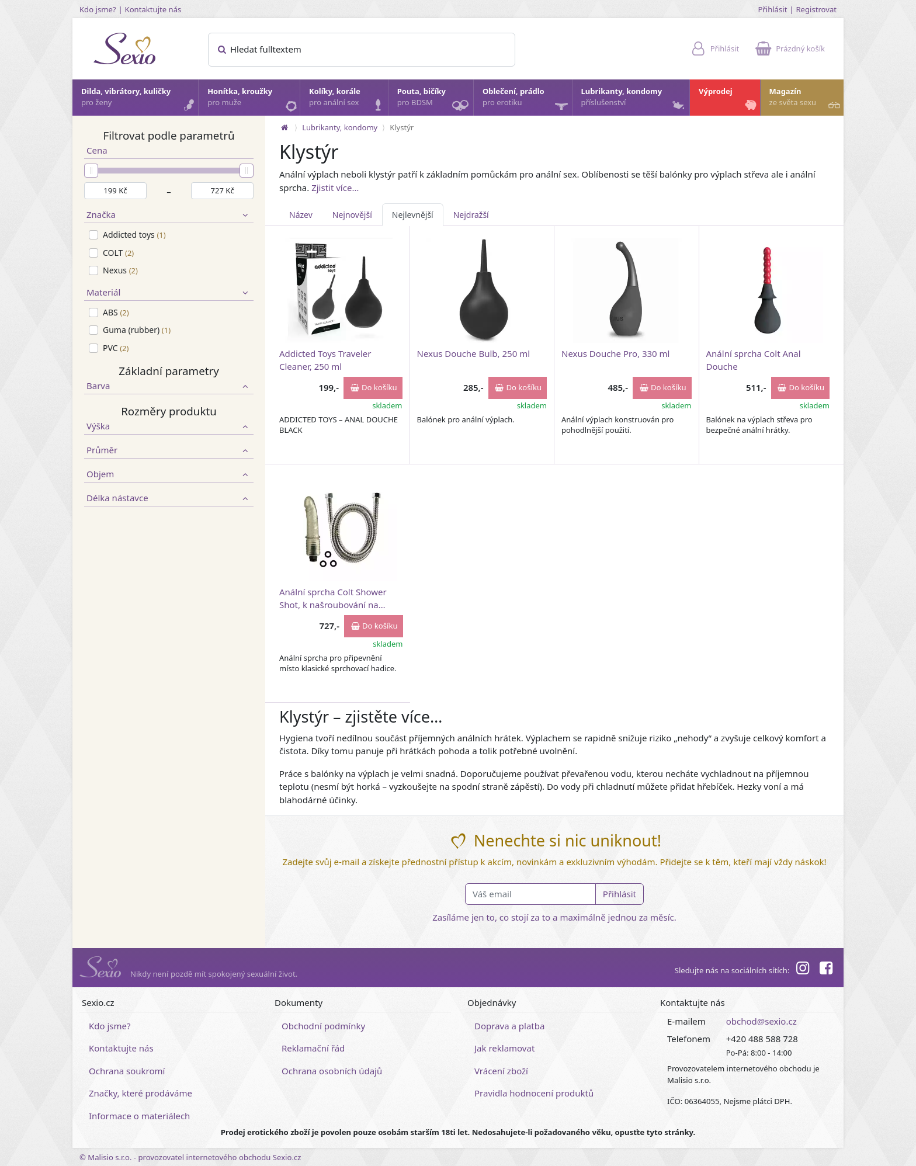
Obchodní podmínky (323, 1026)
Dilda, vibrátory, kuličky (139, 100)
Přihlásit (772, 9)
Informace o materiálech (139, 1116)
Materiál (168, 292)
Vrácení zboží (501, 1071)
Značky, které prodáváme (140, 1093)
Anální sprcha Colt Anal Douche (753, 360)
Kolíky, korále (348, 100)
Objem (168, 474)
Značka (168, 214)
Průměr (168, 450)
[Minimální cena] (115, 191)
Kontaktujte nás (153, 9)
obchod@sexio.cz (761, 1021)
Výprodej (729, 100)
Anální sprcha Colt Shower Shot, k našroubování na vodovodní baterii (333, 598)
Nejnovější (352, 214)
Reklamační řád (313, 1048)
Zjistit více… (335, 187)
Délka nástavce (168, 498)
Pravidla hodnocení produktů (534, 1093)
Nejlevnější (412, 214)
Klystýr (402, 127)
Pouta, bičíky (434, 101)
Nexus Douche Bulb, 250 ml (473, 353)
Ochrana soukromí (127, 1071)
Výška (168, 426)
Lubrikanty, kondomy (634, 100)
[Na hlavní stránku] (284, 127)
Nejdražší (471, 214)
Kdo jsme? (97, 9)
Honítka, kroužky (253, 100)
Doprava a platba (509, 1026)
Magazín (805, 100)
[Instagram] (802, 970)
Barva (168, 386)
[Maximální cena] (222, 191)
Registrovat (816, 9)
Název (301, 214)
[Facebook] (826, 970)
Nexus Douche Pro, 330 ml (615, 353)
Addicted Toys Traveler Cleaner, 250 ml (325, 360)
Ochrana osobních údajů (332, 1071)
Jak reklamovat (504, 1048)
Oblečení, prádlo (527, 101)
